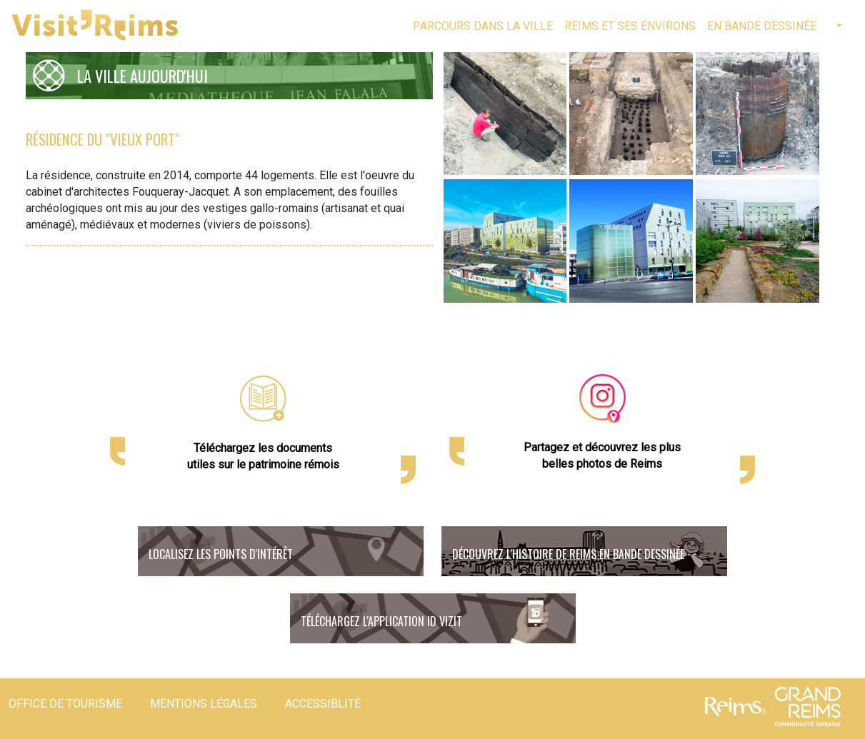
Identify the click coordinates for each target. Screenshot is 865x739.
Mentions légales (203, 703)
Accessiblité (323, 703)
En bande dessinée (761, 26)
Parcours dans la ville (483, 26)
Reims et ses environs (630, 26)
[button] (838, 26)
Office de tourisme (65, 703)
